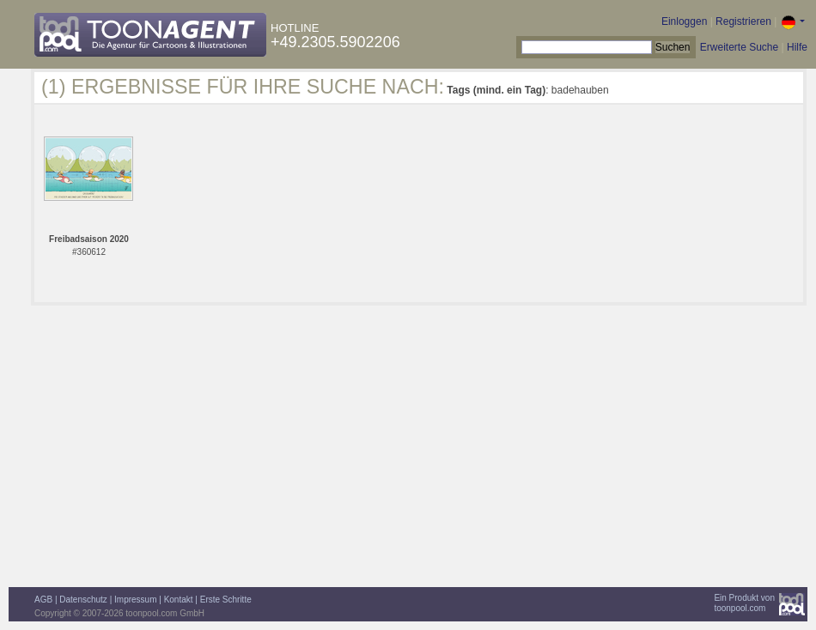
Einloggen (684, 21)
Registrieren (743, 21)
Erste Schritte (226, 599)
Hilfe (797, 47)
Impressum (135, 599)
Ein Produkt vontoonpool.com (744, 603)
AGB (43, 599)
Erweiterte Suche (739, 47)
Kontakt (178, 599)
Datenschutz (83, 599)
